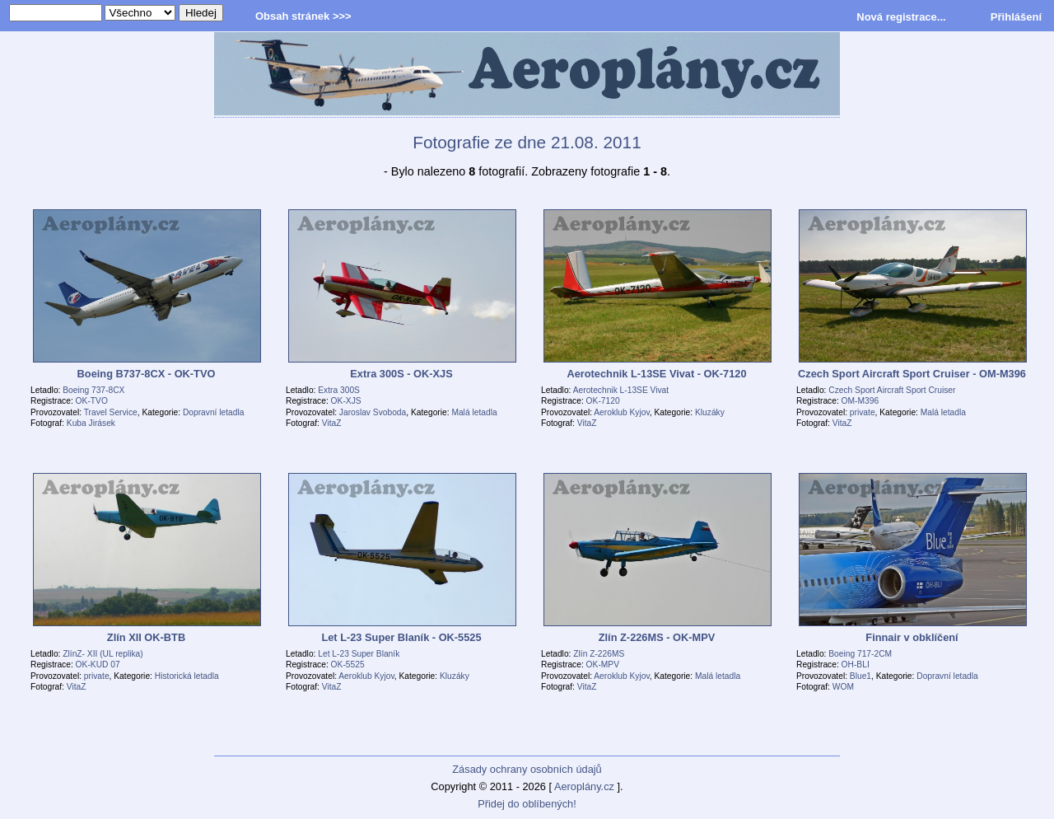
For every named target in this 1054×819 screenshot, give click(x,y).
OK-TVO (92, 400)
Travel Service (111, 412)
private (862, 412)
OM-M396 (860, 400)
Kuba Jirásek (91, 423)
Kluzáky (710, 412)
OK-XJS (346, 400)
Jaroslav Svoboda (372, 412)
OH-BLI (856, 664)
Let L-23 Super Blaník (358, 653)
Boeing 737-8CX (93, 390)
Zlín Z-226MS (598, 653)
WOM (843, 686)
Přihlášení (1016, 17)
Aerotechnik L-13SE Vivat (621, 390)
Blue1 (860, 676)
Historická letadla (187, 676)
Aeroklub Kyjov (622, 412)
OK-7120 (603, 400)
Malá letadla (474, 412)
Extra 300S (339, 390)
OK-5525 (348, 664)
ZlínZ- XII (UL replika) (102, 653)
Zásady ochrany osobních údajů (526, 769)
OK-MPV (602, 664)
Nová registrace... (900, 17)
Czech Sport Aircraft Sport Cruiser (891, 390)
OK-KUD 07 (98, 664)
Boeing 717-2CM (860, 653)
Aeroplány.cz (584, 786)
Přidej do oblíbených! (527, 804)
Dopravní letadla (214, 412)
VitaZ (332, 423)
